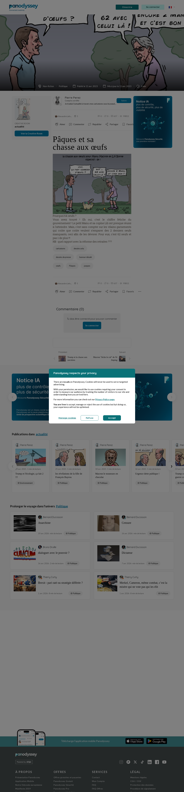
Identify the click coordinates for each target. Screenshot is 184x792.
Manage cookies (67, 418)
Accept (112, 418)
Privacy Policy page (105, 399)
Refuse (89, 418)
